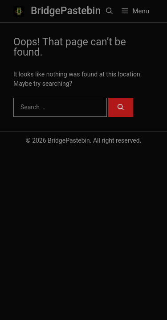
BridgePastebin (66, 11)
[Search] (120, 107)
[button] (109, 11)
